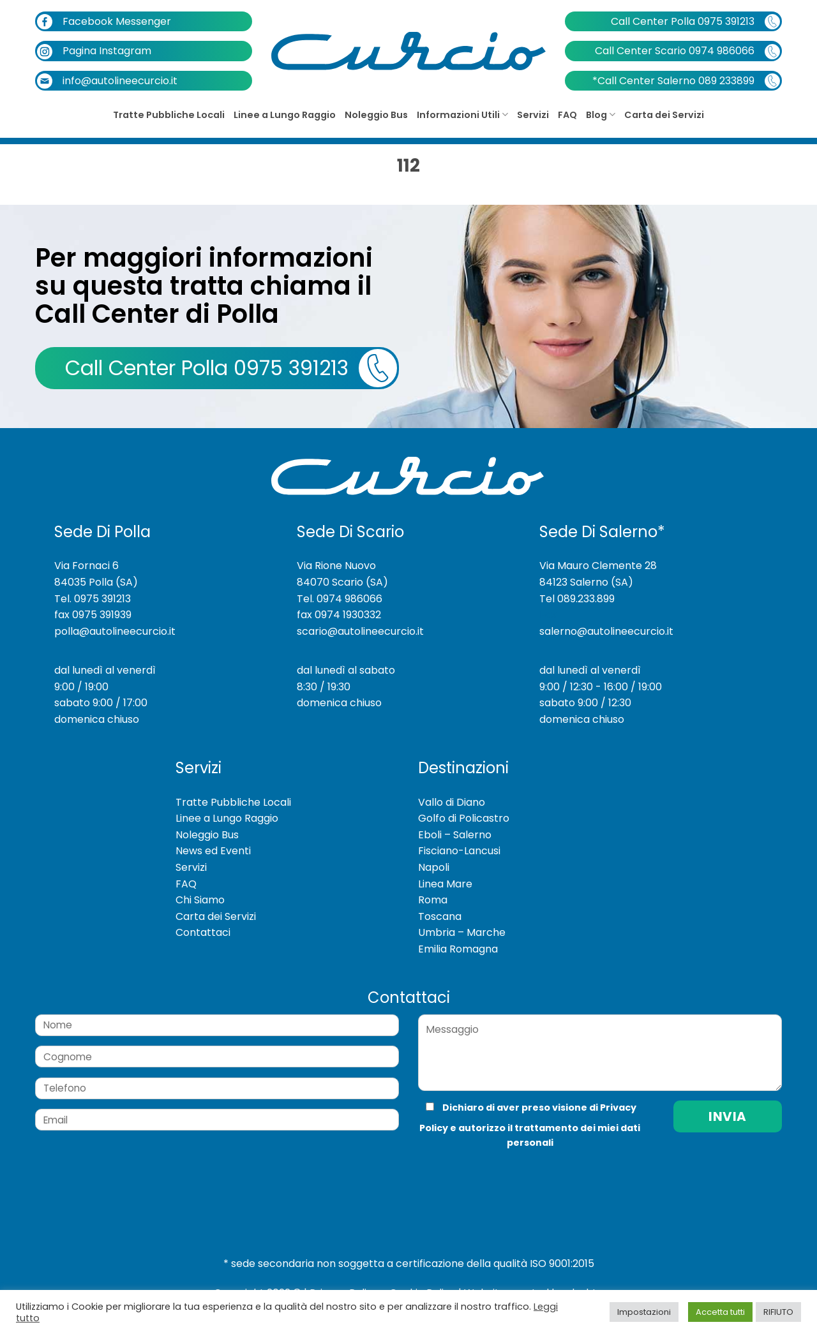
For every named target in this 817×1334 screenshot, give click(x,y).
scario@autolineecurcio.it (360, 631)
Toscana (439, 916)
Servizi (533, 114)
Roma (432, 900)
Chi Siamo (200, 900)
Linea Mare (445, 884)
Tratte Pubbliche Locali (169, 114)
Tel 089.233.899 (577, 598)
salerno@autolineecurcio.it (606, 631)
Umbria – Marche (462, 932)
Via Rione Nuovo (336, 565)
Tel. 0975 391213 (92, 598)
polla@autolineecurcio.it (115, 631)
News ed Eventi (213, 850)
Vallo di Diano (451, 802)
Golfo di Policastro (463, 818)
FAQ (567, 114)
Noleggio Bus (376, 114)
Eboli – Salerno (454, 834)
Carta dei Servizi (664, 114)
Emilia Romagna (458, 949)
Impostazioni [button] (644, 1312)
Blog (600, 114)
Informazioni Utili (462, 114)
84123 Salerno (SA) (586, 582)
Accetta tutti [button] (720, 1312)
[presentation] (503, 1176)
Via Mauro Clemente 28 (598, 565)
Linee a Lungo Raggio (285, 114)
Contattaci (203, 932)
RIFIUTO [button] (778, 1312)
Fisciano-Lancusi (459, 850)
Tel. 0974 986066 (339, 598)
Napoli (433, 867)
